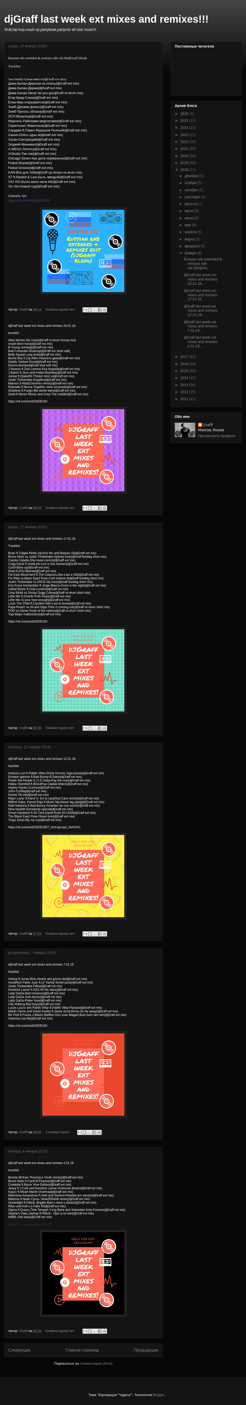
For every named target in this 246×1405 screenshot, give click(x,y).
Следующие (19, 1350)
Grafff (208, 425)
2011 (184, 399)
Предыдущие (146, 1350)
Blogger (158, 1395)
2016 (184, 364)
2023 (184, 135)
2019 (184, 163)
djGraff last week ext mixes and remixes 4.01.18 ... (201, 341)
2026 (184, 114)
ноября (190, 183)
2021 (184, 149)
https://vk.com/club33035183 (29, 200)
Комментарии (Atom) (96, 1363)
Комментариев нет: (61, 309)
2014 (184, 378)
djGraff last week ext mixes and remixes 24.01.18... (201, 279)
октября (191, 190)
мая (188, 225)
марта (190, 239)
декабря (191, 176)
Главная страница (82, 1350)
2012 (184, 392)
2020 (184, 156)
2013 (184, 385)
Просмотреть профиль (217, 436)
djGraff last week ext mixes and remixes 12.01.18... (201, 310)
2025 (184, 121)
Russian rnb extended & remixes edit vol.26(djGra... (203, 263)
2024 (184, 127)
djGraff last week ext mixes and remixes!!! (106, 19)
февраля (192, 246)
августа (191, 204)
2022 (184, 142)
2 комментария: (58, 1132)
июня (189, 218)
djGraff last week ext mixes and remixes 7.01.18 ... (201, 326)
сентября (192, 197)
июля (189, 211)
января (190, 253)
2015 (184, 371)
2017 (184, 357)
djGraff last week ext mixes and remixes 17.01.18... (201, 295)
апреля (190, 232)
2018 (184, 170)
